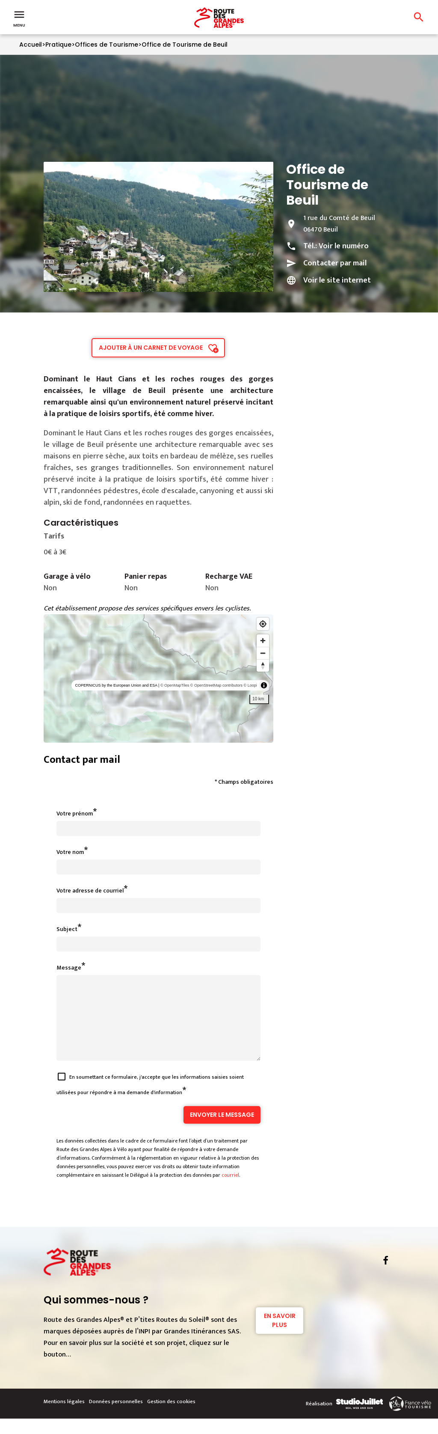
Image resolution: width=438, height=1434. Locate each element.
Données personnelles (116, 1417)
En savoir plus (280, 1336)
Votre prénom (74, 813)
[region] (158, 678)
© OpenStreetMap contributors (216, 685)
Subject (66, 929)
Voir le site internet (337, 280)
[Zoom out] (263, 653)
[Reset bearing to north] (263, 665)
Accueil (30, 44)
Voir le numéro (344, 246)
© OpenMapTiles (174, 685)
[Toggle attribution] (264, 685)
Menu (19, 18)
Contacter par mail (335, 263)
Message (68, 968)
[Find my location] (263, 624)
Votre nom (70, 852)
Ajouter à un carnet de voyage (151, 347)
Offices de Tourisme (106, 44)
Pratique (58, 44)
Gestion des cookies (171, 1417)
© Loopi (250, 685)
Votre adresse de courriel (90, 891)
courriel (230, 1190)
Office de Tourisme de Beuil (185, 44)
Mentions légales (64, 1417)
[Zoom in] (263, 640)
